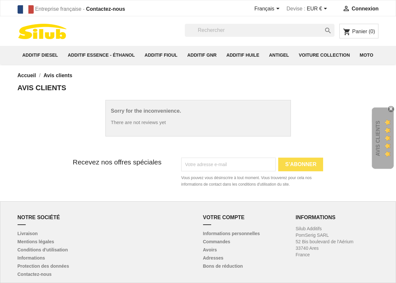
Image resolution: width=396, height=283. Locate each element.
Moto (366, 55)
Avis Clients (378, 138)
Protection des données (43, 266)
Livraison (28, 233)
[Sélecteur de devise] (318, 9)
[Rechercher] (260, 30)
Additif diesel (40, 55)
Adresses (213, 258)
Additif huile (242, 55)
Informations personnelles (231, 233)
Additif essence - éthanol (101, 55)
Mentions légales (36, 241)
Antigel (279, 55)
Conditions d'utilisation (43, 249)
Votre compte (224, 217)
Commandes (216, 241)
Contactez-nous (105, 9)
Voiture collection (324, 55)
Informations (31, 258)
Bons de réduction (223, 266)
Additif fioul (160, 55)
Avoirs (210, 249)
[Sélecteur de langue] (268, 9)
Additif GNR (201, 55)
